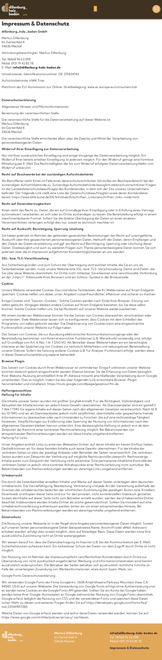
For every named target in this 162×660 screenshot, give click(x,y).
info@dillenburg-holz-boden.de (36, 67)
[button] (95, 9)
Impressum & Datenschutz (129, 648)
